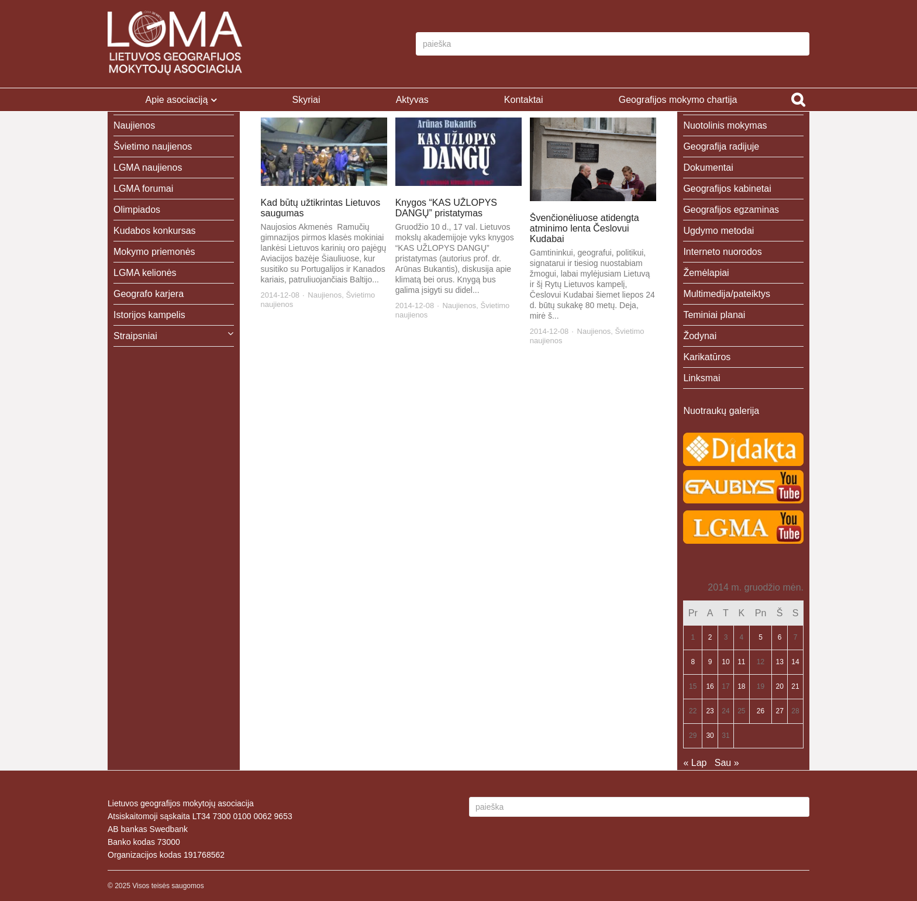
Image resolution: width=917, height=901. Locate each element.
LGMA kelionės (145, 273)
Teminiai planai (714, 315)
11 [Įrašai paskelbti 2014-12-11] (741, 662)
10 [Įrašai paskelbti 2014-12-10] (725, 662)
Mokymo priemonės (154, 252)
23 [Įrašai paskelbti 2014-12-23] (709, 711)
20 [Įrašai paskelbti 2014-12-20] (780, 686)
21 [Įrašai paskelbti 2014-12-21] (795, 686)
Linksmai (701, 378)
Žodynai (699, 336)
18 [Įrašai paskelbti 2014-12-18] (741, 686)
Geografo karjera (148, 294)
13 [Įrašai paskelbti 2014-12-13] (780, 662)
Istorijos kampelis (149, 315)
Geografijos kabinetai (727, 189)
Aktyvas (412, 100)
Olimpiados (136, 210)
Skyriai (306, 100)
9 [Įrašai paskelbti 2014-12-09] (710, 662)
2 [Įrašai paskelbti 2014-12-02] (710, 637)
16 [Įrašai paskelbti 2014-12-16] (709, 686)
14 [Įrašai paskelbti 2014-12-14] (795, 662)
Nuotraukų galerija (721, 411)
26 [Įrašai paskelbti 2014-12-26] (760, 711)
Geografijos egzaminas (731, 210)
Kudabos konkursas (154, 231)
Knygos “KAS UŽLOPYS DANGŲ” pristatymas (446, 208)
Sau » (727, 763)
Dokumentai (708, 167)
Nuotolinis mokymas (725, 125)
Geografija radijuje (721, 146)
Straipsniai (135, 336)
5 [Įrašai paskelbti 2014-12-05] (761, 637)
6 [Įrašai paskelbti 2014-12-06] (780, 637)
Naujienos (325, 295)
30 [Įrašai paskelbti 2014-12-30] (709, 735)
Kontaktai (523, 100)
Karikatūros (706, 357)
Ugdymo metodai (718, 231)
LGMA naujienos (147, 167)
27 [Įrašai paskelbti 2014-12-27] (780, 711)
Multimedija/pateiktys (726, 294)
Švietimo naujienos (152, 146)
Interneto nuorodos (722, 252)
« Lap (694, 763)
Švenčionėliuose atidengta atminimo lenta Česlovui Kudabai (584, 228)
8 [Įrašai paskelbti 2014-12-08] (693, 662)
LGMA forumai (143, 189)
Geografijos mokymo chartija (678, 100)
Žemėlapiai (706, 273)
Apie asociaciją (177, 100)
